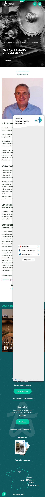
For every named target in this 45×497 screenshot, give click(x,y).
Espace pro (26, 429)
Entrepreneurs (6, 279)
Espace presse (15, 429)
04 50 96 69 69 (22, 382)
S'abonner (22, 415)
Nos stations (28, 399)
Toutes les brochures (22, 460)
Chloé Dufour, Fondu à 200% (14, 344)
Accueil (3, 42)
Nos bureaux (17, 399)
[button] (22, 1)
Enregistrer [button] (7, 60)
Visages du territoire (14, 42)
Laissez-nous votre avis (22, 385)
